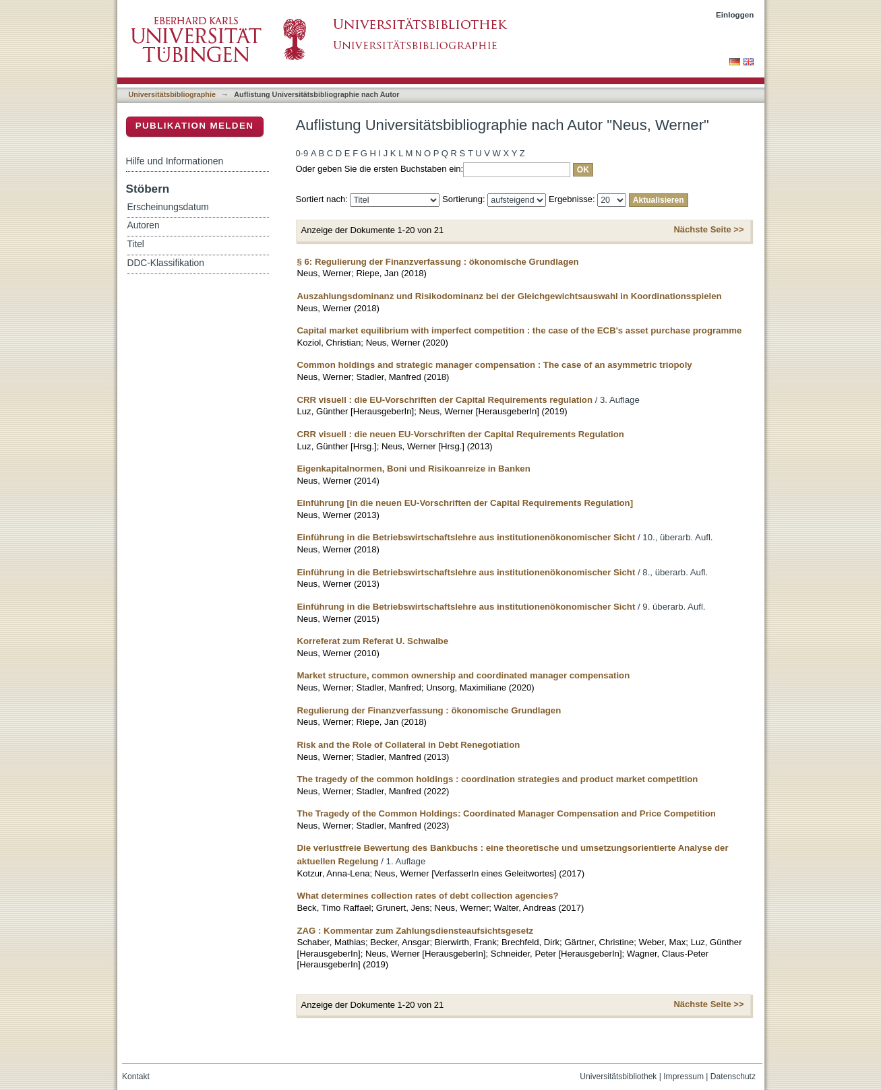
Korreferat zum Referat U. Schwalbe (373, 641)
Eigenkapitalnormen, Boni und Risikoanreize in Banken (413, 468)
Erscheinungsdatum (168, 207)
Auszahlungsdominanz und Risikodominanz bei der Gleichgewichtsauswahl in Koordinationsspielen (509, 296)
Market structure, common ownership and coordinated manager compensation (463, 675)
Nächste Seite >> (708, 229)
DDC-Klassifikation (165, 263)
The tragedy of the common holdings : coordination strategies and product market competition (497, 779)
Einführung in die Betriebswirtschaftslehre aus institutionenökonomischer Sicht (466, 537)
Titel (135, 244)
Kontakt (136, 1076)
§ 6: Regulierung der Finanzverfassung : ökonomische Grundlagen (438, 262)
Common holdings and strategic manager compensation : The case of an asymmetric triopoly (494, 365)
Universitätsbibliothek (618, 1076)
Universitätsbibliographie (172, 94)
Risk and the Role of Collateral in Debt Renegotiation (408, 745)
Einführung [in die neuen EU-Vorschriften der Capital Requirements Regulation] (465, 503)
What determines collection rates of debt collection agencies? (428, 896)
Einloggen (735, 14)
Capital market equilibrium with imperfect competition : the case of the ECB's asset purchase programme (519, 330)
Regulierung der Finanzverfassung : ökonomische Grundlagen (429, 710)
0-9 (302, 153)
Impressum (683, 1076)
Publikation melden (194, 126)
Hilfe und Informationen (175, 161)
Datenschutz (733, 1076)
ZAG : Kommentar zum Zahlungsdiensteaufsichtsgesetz (415, 931)
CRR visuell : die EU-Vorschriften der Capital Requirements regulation (445, 400)
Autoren (143, 225)
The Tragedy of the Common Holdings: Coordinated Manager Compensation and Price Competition (506, 813)
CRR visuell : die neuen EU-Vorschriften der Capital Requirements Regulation (460, 434)
